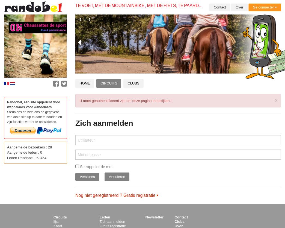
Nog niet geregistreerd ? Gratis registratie (116, 195)
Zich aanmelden (112, 222)
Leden (105, 217)
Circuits (108, 83)
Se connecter (265, 7)
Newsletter (155, 217)
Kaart (58, 226)
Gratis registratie (113, 226)
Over (239, 7)
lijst (56, 222)
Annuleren (117, 177)
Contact (220, 7)
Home (84, 83)
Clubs (133, 83)
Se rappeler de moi (93, 167)
